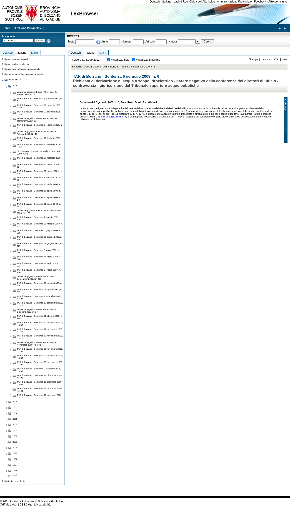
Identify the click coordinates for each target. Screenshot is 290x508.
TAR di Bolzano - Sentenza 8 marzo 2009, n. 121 (38, 178)
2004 (15, 424)
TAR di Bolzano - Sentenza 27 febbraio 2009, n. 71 (39, 159)
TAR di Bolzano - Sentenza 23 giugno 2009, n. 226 (39, 238)
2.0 (25, 504)
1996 (15, 470)
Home (6, 28)
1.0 (7, 504)
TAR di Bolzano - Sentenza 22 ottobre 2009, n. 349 (39, 317)
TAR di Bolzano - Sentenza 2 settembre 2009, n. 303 (39, 297)
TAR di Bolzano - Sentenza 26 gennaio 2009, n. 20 (39, 106)
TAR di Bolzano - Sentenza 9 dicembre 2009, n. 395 (39, 369)
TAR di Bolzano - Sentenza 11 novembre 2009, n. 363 (40, 323)
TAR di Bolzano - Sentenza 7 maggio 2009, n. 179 (39, 218)
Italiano (166, 1)
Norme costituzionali (18, 59)
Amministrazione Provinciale (234, 1)
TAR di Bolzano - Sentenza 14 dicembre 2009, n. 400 (39, 376)
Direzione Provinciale (28, 28)
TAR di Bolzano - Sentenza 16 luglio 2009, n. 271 (39, 264)
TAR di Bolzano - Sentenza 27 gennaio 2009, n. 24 (39, 112)
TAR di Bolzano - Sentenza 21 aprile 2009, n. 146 (39, 198)
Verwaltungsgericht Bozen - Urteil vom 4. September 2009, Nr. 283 (37, 277)
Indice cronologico (17, 481)
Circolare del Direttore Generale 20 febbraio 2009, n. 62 (38, 152)
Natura (172, 41)
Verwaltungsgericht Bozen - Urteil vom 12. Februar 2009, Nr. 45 (37, 132)
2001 (15, 442)
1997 (15, 464)
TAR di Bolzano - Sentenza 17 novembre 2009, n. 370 (40, 336)
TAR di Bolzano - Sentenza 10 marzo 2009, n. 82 (39, 165)
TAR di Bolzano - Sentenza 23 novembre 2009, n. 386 (40, 356)
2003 (15, 430)
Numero (126, 41)
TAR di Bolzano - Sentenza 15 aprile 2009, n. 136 (39, 191)
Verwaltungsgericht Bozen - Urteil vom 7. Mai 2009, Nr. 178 (39, 211)
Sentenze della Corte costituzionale (25, 74)
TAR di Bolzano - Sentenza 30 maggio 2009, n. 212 (40, 224)
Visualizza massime (148, 59)
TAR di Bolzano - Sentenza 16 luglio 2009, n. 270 (39, 257)
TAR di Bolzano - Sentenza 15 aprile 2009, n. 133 (39, 185)
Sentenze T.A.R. (81, 66)
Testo (71, 41)
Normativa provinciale (18, 64)
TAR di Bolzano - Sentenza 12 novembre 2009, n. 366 (40, 330)
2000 (15, 447)
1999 (15, 453)
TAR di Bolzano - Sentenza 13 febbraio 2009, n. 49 (39, 139)
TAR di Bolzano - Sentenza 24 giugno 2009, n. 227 (39, 244)
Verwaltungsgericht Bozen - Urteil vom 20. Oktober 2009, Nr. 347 (37, 310)
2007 (15, 407)
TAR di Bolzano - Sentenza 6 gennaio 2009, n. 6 (128, 66)
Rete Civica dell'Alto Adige (199, 1)
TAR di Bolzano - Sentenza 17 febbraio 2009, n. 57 (39, 145)
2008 (15, 401)
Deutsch (155, 1)
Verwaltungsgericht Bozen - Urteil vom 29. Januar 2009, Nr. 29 (37, 119)
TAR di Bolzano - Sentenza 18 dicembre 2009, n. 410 (39, 396)
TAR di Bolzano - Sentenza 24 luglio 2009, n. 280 (39, 271)
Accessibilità (42, 504)
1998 (15, 459)
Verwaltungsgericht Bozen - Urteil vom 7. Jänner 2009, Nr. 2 (37, 93)
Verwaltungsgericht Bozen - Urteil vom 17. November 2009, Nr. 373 (37, 343)
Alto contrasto (277, 1)
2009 (96, 66)
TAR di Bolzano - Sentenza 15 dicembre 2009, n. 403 (39, 389)
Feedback (260, 1)
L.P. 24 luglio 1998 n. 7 (113, 116)
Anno (104, 41)
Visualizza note (120, 59)
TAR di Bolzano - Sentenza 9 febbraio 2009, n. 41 (39, 126)
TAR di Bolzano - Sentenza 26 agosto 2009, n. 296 (39, 284)
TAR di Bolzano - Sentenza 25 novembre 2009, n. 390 (40, 363)
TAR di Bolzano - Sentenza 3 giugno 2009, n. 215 (39, 231)
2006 (15, 413)
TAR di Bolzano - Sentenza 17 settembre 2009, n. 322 (40, 303)
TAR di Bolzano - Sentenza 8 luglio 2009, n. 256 (38, 251)
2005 (15, 419)
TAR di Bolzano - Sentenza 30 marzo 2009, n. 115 (39, 172)
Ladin (177, 1)
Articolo (150, 41)
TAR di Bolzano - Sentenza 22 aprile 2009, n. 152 (39, 205)
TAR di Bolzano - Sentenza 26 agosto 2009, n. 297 (39, 290)
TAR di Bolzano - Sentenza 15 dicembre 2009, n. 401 (39, 383)
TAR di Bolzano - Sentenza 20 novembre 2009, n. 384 (40, 350)
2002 (15, 436)
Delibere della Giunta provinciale (24, 69)
